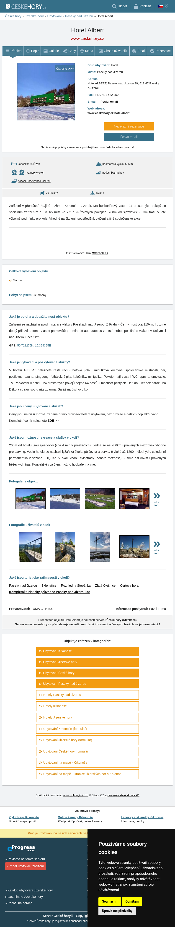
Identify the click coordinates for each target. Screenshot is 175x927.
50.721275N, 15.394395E (34, 345)
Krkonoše (129, 620)
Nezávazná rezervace (129, 126)
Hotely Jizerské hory (57, 717)
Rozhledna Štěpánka (76, 585)
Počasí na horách (20, 903)
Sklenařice (48, 585)
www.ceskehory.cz (87, 38)
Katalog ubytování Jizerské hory (30, 890)
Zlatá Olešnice (105, 585)
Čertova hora (129, 585)
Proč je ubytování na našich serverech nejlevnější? (64, 833)
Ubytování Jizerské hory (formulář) (67, 740)
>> (53, 420)
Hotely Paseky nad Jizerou (62, 695)
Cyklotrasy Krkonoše (24, 817)
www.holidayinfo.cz (75, 795)
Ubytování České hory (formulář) (66, 751)
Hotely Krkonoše (55, 706)
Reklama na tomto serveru (26, 859)
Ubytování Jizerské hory (60, 662)
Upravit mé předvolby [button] (117, 911)
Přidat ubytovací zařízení (26, 866)
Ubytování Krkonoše (57, 651)
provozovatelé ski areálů (123, 795)
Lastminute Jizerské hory (25, 896)
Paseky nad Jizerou (23, 585)
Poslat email (109, 101)
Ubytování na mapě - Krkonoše (65, 762)
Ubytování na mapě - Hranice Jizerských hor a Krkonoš (82, 774)
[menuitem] (12, 51)
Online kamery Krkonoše (75, 817)
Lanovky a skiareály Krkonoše (142, 817)
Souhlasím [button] (109, 901)
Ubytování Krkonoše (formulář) (65, 729)
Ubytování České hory (59, 673)
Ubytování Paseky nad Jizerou (64, 683)
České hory (113, 620)
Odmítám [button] (132, 901)
